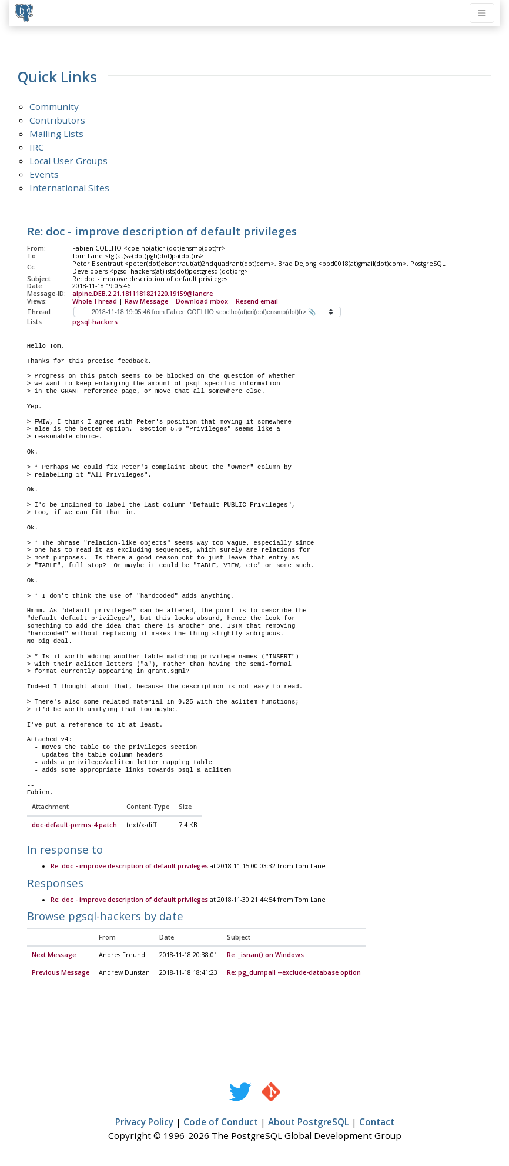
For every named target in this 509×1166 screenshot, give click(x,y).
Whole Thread (94, 301)
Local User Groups (68, 160)
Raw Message (146, 301)
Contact (376, 1122)
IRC (36, 147)
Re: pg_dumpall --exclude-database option (294, 973)
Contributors (57, 120)
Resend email (257, 301)
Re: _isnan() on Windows (265, 955)
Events (44, 174)
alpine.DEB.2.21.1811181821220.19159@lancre (142, 293)
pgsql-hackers (95, 322)
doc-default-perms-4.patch (74, 825)
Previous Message (60, 973)
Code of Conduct (220, 1122)
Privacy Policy (144, 1122)
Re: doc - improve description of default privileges (129, 866)
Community (54, 106)
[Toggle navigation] (482, 13)
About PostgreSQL (308, 1122)
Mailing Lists (56, 133)
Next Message (54, 955)
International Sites (69, 188)
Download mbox (202, 301)
